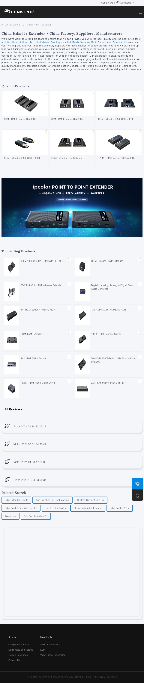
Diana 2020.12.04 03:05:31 (30, 479)
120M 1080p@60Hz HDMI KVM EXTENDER (43, 261)
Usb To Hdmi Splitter (55, 508)
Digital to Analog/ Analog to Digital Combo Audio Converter (113, 287)
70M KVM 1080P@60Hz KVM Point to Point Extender (113, 360)
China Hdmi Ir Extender (39, 24)
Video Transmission (50, 644)
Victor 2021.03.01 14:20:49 (30, 444)
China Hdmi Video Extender (88, 508)
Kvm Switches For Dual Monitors (52, 500)
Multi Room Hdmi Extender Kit (109, 42)
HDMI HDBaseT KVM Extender (107, 261)
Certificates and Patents (20, 649)
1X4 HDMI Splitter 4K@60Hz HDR (108, 309)
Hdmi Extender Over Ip (16, 500)
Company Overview (18, 644)
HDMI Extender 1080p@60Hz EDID (116, 119)
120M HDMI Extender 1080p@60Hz (116, 158)
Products (46, 637)
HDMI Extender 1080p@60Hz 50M (22, 158)
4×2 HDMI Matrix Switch (33, 358)
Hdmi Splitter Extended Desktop (21, 508)
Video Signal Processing (52, 655)
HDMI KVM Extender (31, 334)
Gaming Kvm (58, 42)
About (12, 637)
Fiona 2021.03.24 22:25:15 (30, 426)
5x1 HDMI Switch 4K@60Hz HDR (38, 309)
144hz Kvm (10, 516)
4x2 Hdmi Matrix (40, 42)
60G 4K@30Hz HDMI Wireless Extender (41, 285)
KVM (42, 649)
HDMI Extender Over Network (66, 158)
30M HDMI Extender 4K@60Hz (20, 119)
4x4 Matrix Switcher (78, 42)
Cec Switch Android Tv (36, 516)
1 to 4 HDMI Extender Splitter (106, 334)
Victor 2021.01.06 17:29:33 (30, 462)
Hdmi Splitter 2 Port (120, 508)
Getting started (12, 24)
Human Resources (18, 655)
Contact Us (107, 2)
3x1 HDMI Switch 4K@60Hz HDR (108, 382)
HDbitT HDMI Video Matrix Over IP (38, 382)
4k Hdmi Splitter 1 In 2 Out (90, 500)
